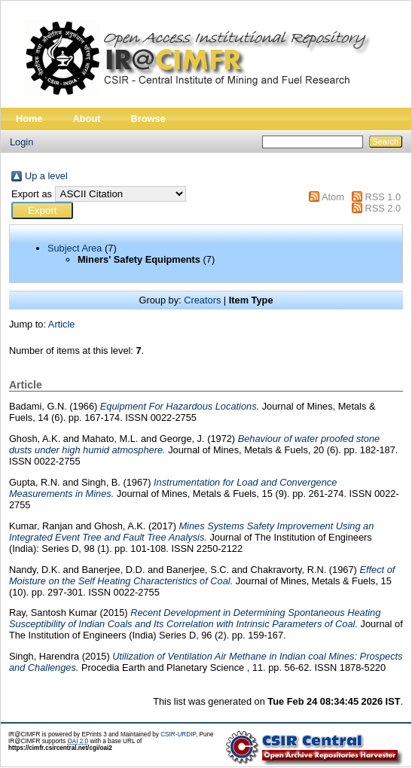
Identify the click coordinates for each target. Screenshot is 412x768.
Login (21, 142)
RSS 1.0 (383, 197)
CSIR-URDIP (178, 734)
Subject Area (74, 248)
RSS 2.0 (383, 208)
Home (29, 118)
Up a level (46, 175)
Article (61, 324)
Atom (333, 197)
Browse (148, 118)
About (87, 118)
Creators (202, 300)
